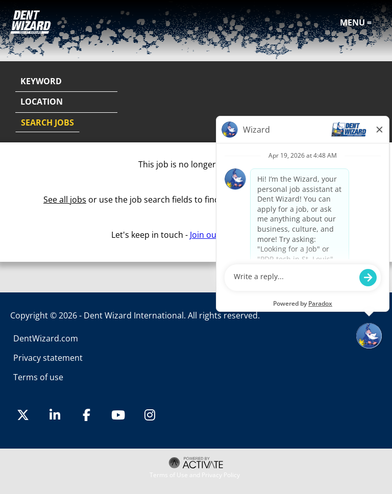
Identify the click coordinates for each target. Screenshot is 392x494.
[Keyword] (66, 81)
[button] (372, 102)
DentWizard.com (45, 338)
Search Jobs (47, 122)
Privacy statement (48, 357)
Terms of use (38, 377)
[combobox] (66, 102)
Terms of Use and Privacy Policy (195, 475)
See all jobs (64, 199)
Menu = (356, 22)
